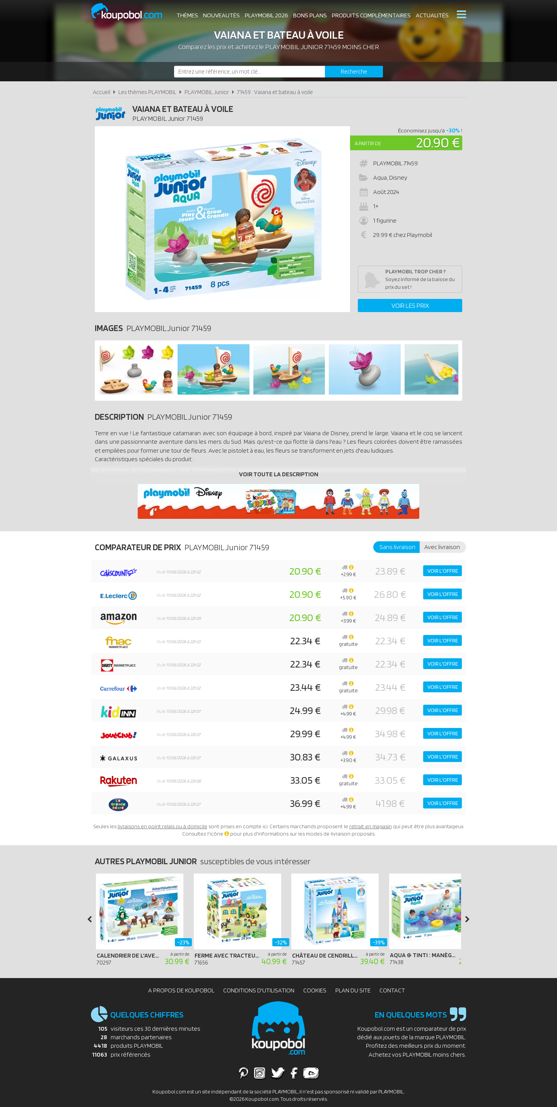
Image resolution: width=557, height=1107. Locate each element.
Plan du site (353, 990)
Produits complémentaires (371, 15)
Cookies (314, 990)
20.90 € (438, 142)
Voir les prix (410, 305)
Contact (392, 990)
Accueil (101, 92)
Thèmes (187, 15)
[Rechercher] (354, 71)
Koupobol (131, 12)
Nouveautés (221, 15)
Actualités (432, 15)
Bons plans (310, 15)
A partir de (368, 143)
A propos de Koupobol (181, 990)
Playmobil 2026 (266, 15)
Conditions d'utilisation (258, 990)
